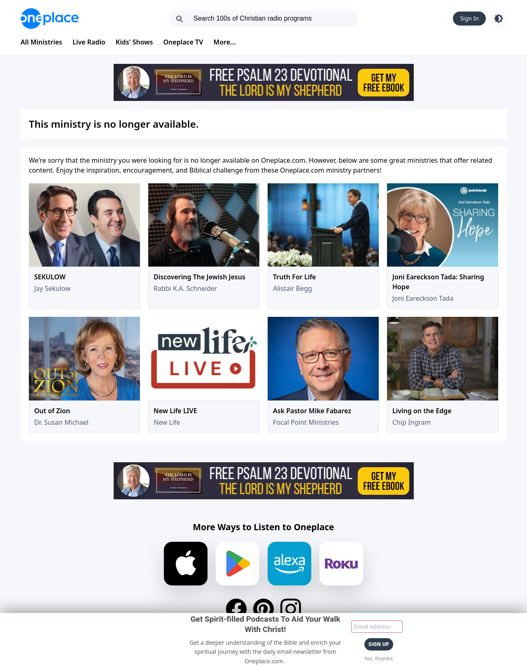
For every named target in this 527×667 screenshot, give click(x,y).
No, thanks (379, 658)
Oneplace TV (183, 42)
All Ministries (41, 42)
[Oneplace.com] (50, 18)
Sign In (469, 18)
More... (224, 42)
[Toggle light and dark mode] (498, 18)
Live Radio (88, 42)
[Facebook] (236, 609)
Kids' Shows (134, 42)
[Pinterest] (263, 609)
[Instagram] (290, 609)
